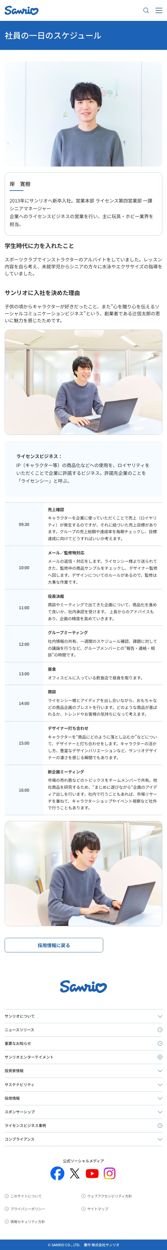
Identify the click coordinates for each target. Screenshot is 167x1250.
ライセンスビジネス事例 (25, 1125)
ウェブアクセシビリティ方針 (109, 1196)
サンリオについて (20, 1016)
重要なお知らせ (18, 1043)
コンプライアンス (20, 1139)
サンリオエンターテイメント (29, 1057)
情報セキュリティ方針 (27, 1221)
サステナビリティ (20, 1084)
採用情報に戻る (54, 945)
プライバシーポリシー (27, 1208)
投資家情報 (14, 1070)
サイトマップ (97, 1208)
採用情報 (12, 1098)
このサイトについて (26, 1196)
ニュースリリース (19, 1029)
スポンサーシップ (20, 1112)
